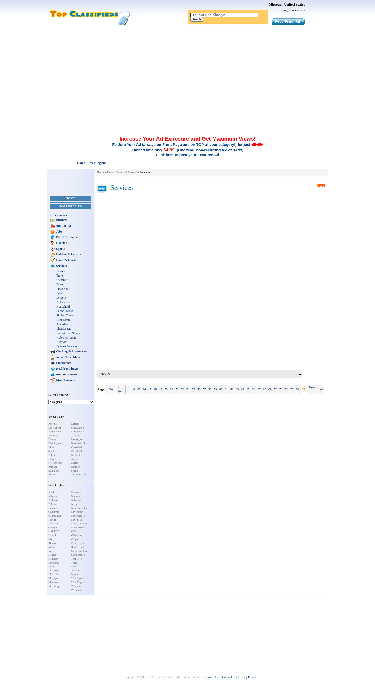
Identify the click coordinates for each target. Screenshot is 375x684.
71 (281, 389)
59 (215, 389)
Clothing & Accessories (71, 351)
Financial (62, 289)
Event (60, 284)
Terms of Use (211, 677)
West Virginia (78, 582)
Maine (51, 566)
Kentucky (53, 558)
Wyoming (76, 590)
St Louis (75, 435)
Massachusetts (56, 574)
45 (138, 389)
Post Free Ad (70, 206)
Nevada (75, 504)
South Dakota (78, 554)
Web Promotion (66, 337)
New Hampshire (79, 507)
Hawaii (52, 535)
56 (199, 389)
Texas (74, 562)
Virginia (75, 574)
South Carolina (79, 550)
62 (231, 389)
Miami (51, 447)
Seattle (74, 470)
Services (61, 266)
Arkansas (53, 504)
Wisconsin (76, 586)
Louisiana (53, 562)
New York (76, 519)
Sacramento (54, 431)
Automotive (63, 226)
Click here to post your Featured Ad (187, 155)
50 (166, 389)
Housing (61, 243)
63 (237, 389)
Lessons (61, 298)
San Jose (53, 451)
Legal (59, 293)
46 (144, 389)
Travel (60, 275)
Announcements (66, 374)
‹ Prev (120, 389)
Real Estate (63, 320)
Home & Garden (66, 260)
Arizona (52, 496)
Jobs (58, 231)
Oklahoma (76, 535)
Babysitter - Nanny (68, 333)
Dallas (74, 462)
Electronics (63, 363)
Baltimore (53, 470)
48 (155, 389)
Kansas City (77, 431)
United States (115, 172)
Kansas (52, 554)
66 (253, 389)
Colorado (53, 507)
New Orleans (55, 462)
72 (286, 389)
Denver (52, 439)
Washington (54, 443)
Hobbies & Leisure (68, 254)
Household (63, 306)
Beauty (60, 271)
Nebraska (76, 500)
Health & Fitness (67, 368)
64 (242, 389)
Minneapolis (77, 427)
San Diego (53, 435)
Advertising (63, 324)
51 (171, 389)
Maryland (53, 570)
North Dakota (78, 527)
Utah (73, 566)
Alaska (52, 492)
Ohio (74, 531)
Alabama (53, 500)
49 (160, 389)
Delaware (53, 523)
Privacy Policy (247, 677)
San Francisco (78, 474)
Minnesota (53, 582)
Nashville (76, 455)
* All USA (53, 531)
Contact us (228, 677)
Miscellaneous (65, 380)
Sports (60, 249)
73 (292, 389)
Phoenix (52, 423)
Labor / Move (64, 311)
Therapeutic (63, 329)
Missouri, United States (286, 5)
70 (275, 389)
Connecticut (54, 515)
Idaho (51, 539)
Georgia (52, 527)
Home (71, 198)
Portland (52, 466)
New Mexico (78, 515)
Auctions (61, 342)
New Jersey (77, 511)
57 (204, 389)
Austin (74, 458)
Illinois (52, 543)
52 (177, 389)
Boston (52, 474)
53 (182, 389)
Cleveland (76, 447)
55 (193, 389)
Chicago (52, 458)
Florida (52, 519)
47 (149, 389)
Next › (311, 389)
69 (270, 389)
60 (220, 389)
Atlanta (52, 455)
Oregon (75, 539)
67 (259, 389)
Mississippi (54, 586)
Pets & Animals (66, 237)
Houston (75, 466)
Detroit (75, 423)
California (53, 511)
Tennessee (76, 558)
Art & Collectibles (67, 357)
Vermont (75, 570)
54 (188, 389)
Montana (76, 496)
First (111, 389)
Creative (61, 280)
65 (248, 389)
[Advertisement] (187, 64)
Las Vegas (76, 439)
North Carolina (79, 523)
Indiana (52, 547)
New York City (79, 443)
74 (297, 389)
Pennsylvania (78, 543)
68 (264, 389)
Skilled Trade (64, 315)
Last (320, 389)
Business (61, 220)
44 (133, 389)
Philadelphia (77, 451)
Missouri (76, 492)
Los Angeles (54, 427)
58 (210, 389)
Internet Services (66, 346)
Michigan (53, 578)
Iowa (51, 550)
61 (226, 389)
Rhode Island (78, 547)
